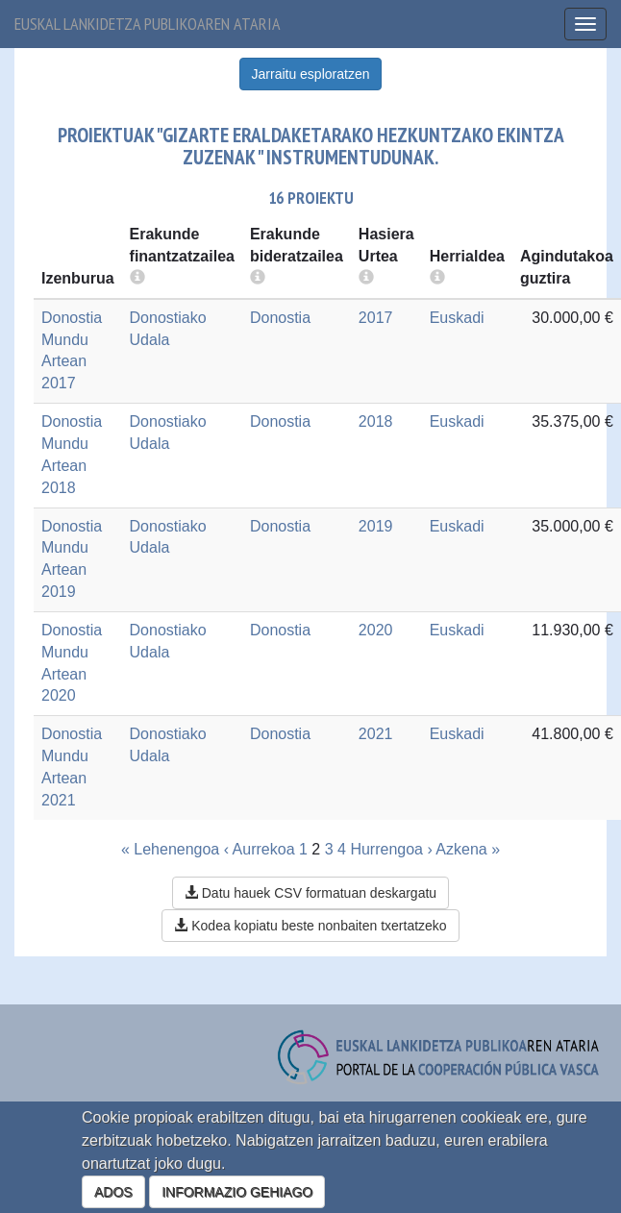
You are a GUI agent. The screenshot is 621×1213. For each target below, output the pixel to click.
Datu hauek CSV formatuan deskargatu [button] (310, 893)
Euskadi (457, 317)
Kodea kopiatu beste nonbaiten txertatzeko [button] (310, 925)
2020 (376, 630)
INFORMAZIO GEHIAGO (236, 1192)
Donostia (280, 317)
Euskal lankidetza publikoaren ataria (147, 23)
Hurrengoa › (391, 849)
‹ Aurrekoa (259, 849)
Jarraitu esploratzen (311, 74)
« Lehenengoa (170, 849)
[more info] (366, 278)
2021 (376, 734)
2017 (376, 317)
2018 (376, 421)
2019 (376, 526)
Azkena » (467, 849)
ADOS (113, 1192)
